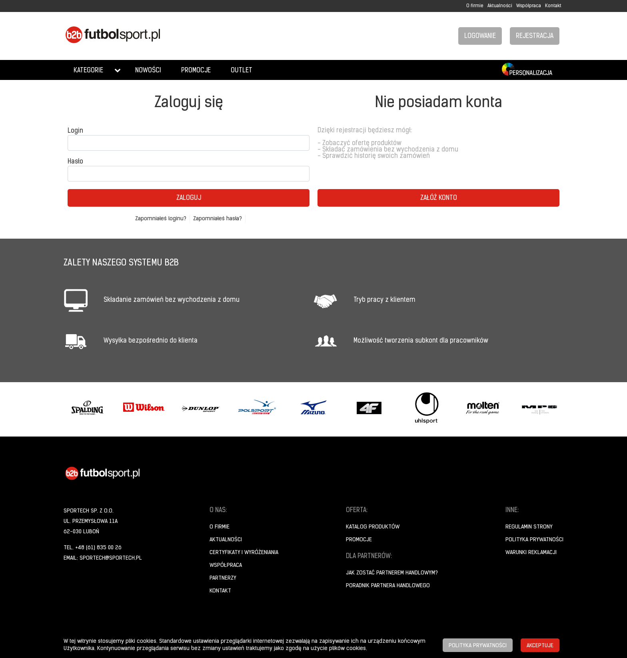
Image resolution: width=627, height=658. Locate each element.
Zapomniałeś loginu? (160, 219)
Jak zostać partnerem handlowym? (392, 573)
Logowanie (480, 36)
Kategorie (88, 71)
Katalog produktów (372, 527)
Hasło (75, 162)
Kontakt (553, 6)
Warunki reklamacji (531, 553)
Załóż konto (438, 198)
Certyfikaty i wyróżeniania (244, 553)
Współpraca (528, 6)
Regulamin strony (529, 527)
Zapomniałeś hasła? (217, 219)
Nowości (148, 71)
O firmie (474, 6)
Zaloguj (188, 198)
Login (75, 131)
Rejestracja (534, 36)
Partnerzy (223, 578)
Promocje (196, 71)
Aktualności (499, 6)
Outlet (241, 71)
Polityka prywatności (534, 540)
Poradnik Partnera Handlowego (388, 586)
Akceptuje (540, 646)
